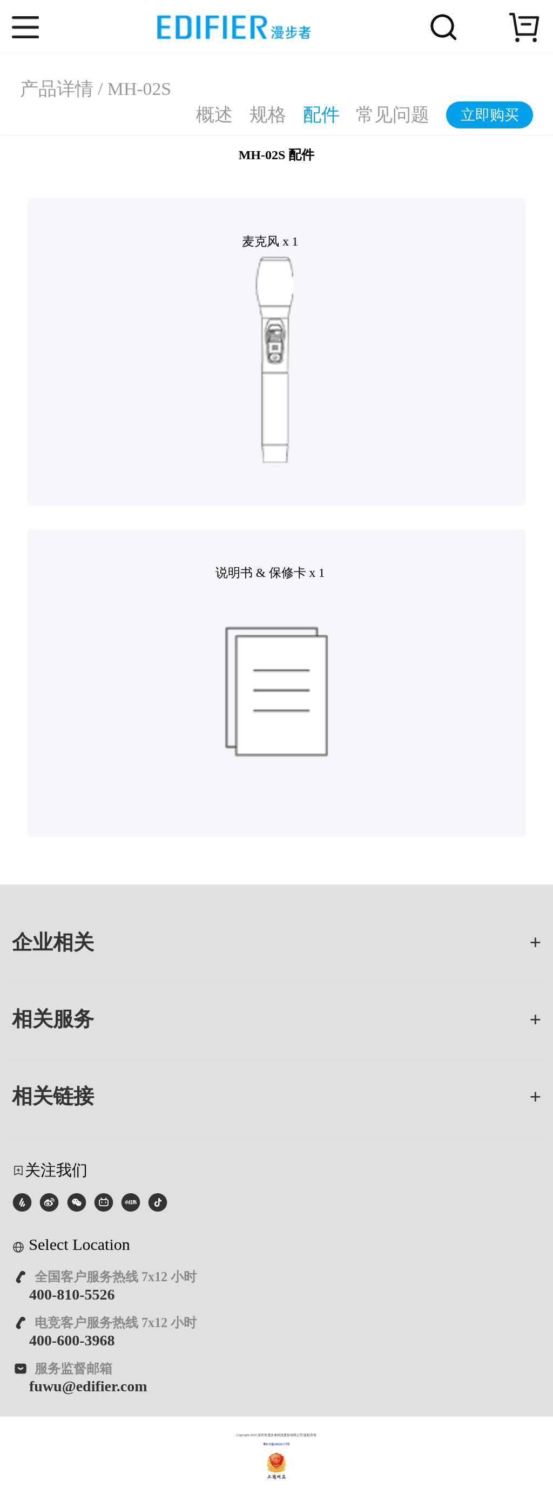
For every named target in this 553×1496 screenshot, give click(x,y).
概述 (214, 115)
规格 (267, 115)
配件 (321, 115)
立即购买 (490, 115)
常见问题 (392, 115)
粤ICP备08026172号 (277, 1444)
